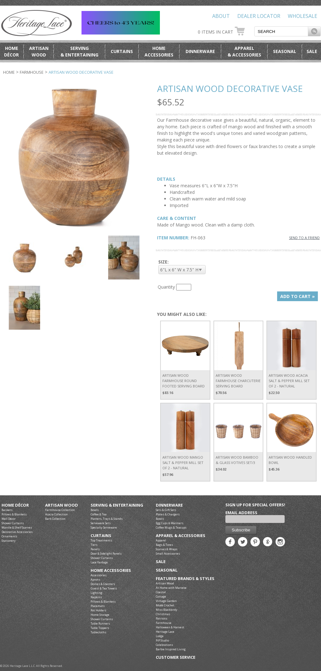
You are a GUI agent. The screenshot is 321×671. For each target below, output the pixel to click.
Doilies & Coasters (103, 584)
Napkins (96, 597)
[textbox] (281, 31)
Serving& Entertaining (79, 51)
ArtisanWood (39, 51)
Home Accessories (111, 570)
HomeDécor (11, 51)
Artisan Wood (61, 505)
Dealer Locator (258, 16)
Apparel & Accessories (180, 535)
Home (9, 72)
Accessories (99, 575)
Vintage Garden (166, 601)
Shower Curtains (13, 523)
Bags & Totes (164, 545)
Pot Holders (98, 610)
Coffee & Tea (99, 514)
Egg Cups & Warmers (169, 523)
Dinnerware (200, 51)
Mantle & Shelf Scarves (17, 527)
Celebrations (164, 645)
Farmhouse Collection (60, 510)
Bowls (95, 510)
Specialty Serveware (104, 527)
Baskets (7, 510)
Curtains (122, 51)
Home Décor (15, 505)
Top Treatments (101, 540)
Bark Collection (55, 519)
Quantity (166, 287)
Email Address (241, 512)
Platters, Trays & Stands (107, 519)
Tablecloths (98, 632)
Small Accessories (168, 553)
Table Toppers (100, 628)
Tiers (94, 545)
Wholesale (302, 16)
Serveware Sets (101, 523)
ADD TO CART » (297, 296)
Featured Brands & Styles (185, 578)
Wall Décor (9, 519)
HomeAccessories (159, 51)
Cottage (161, 596)
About (221, 16)
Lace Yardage (99, 562)
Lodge (160, 636)
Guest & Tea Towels (104, 588)
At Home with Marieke (171, 588)
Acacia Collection (56, 514)
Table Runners (100, 623)
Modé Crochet (165, 605)
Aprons (95, 580)
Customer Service (175, 657)
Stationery (9, 541)
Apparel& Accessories (244, 51)
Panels (95, 549)
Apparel (161, 540)
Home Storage (100, 615)
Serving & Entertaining (117, 505)
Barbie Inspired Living (171, 649)
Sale (312, 51)
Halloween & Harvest (170, 627)
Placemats (98, 606)
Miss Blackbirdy (166, 610)
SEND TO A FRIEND (304, 237)
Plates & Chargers (168, 514)
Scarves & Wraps (166, 549)
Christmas (163, 614)
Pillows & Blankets (14, 514)
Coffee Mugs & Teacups (171, 527)
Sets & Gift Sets (166, 510)
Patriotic (161, 618)
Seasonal (284, 51)
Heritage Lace (165, 632)
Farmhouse (32, 72)
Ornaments (9, 536)
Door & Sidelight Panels (106, 553)
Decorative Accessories (17, 532)
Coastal (161, 592)
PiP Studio (162, 640)
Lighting (96, 593)
